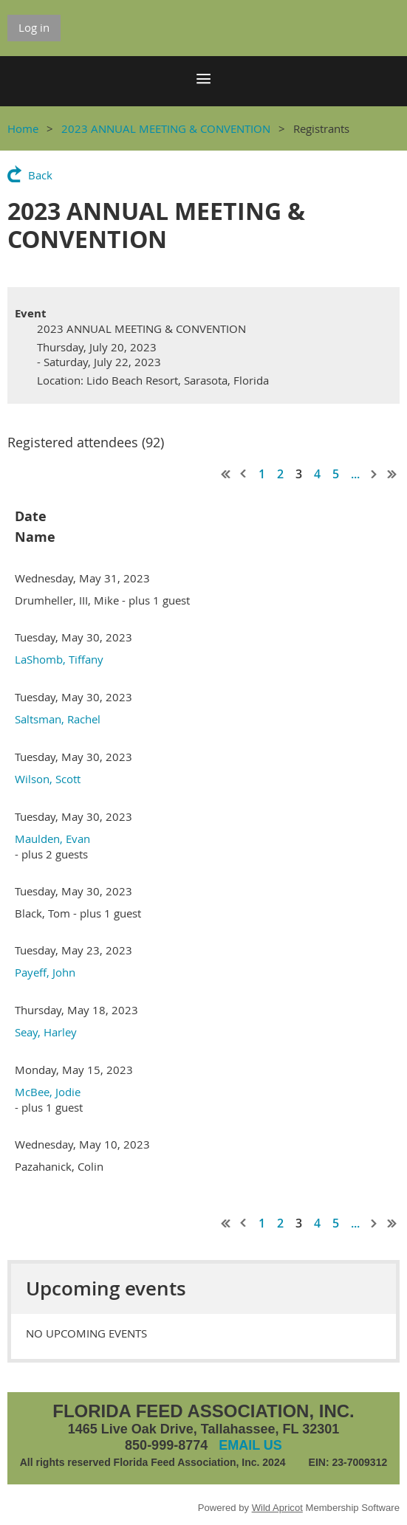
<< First (226, 474)
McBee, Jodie (48, 1091)
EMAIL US (250, 1445)
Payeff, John (45, 972)
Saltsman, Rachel (57, 719)
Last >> (392, 474)
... (355, 474)
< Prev (243, 474)
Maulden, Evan (52, 838)
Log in (33, 27)
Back (40, 175)
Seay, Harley (46, 1032)
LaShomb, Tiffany (59, 659)
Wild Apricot (277, 1507)
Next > (374, 474)
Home (22, 128)
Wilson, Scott (48, 778)
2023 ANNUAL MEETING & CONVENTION (165, 128)
